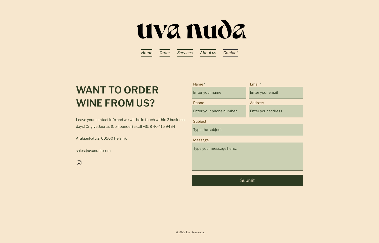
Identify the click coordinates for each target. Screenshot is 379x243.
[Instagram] (79, 163)
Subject (199, 121)
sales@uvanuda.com (93, 151)
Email (254, 84)
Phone (198, 103)
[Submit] (247, 180)
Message (201, 140)
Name (198, 84)
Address (257, 103)
